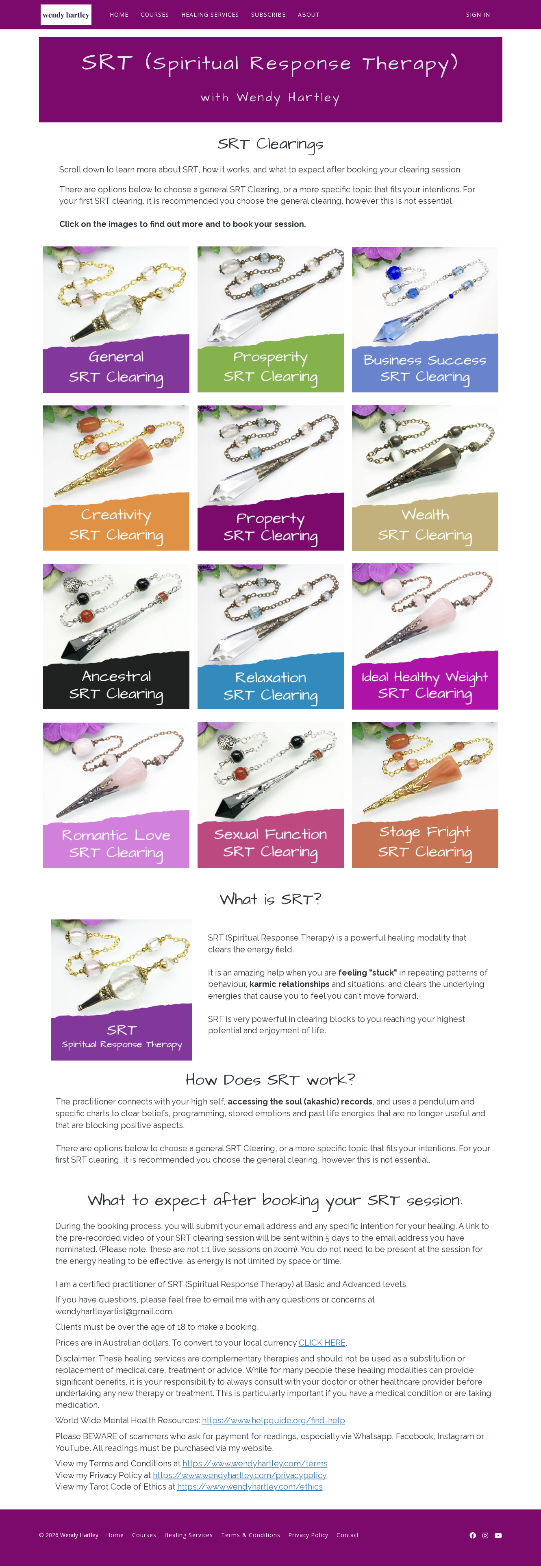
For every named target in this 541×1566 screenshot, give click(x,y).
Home (115, 1535)
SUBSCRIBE (267, 14)
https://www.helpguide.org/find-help (273, 1420)
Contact (348, 1535)
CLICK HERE (322, 1343)
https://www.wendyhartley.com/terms (255, 1463)
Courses (144, 1535)
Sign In (478, 14)
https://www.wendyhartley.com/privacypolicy (240, 1475)
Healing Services (189, 1535)
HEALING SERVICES (208, 14)
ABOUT (307, 14)
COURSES (153, 14)
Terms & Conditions (250, 1535)
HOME (117, 14)
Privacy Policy (308, 1535)
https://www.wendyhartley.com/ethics (250, 1487)
